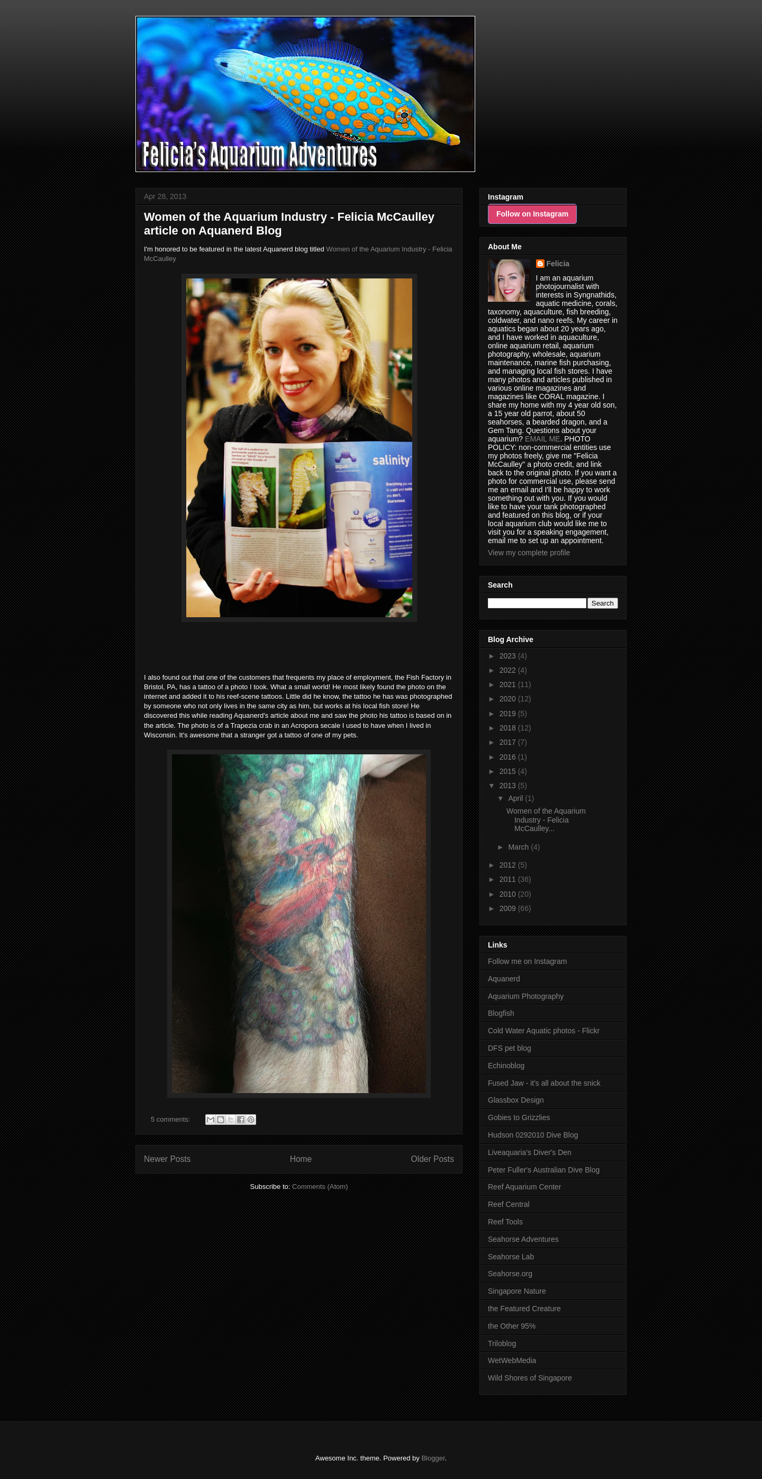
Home (301, 1159)
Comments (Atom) (320, 1187)
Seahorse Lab (511, 1256)
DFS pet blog (509, 1048)
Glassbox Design (516, 1100)
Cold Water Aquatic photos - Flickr (544, 1030)
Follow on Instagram (532, 214)
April (516, 798)
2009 (509, 908)
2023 (509, 656)
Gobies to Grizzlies (519, 1117)
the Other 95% (512, 1326)
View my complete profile (529, 552)
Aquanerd (504, 979)
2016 (509, 757)
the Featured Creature (524, 1308)
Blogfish (501, 1013)
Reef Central (509, 1204)
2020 (509, 699)
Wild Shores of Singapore (530, 1378)
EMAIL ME (542, 439)
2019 (509, 713)
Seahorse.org (510, 1273)
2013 (509, 785)
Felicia (558, 263)
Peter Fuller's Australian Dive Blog (544, 1170)
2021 (509, 684)
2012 (509, 865)
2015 (509, 771)
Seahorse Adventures (523, 1239)
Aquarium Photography (526, 996)
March (519, 847)
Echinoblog (506, 1065)
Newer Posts (167, 1159)
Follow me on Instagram (527, 961)
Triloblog (502, 1343)
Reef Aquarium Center (524, 1187)
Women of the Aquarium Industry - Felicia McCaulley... (546, 820)
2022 (509, 670)
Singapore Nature (517, 1291)
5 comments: (171, 1119)
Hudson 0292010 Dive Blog (533, 1135)
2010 (509, 894)
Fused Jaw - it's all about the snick (544, 1083)
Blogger (432, 1458)
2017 (509, 742)
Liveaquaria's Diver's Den (530, 1152)
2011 (509, 879)
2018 (509, 728)
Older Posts (432, 1159)
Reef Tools (505, 1222)
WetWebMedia (512, 1360)
